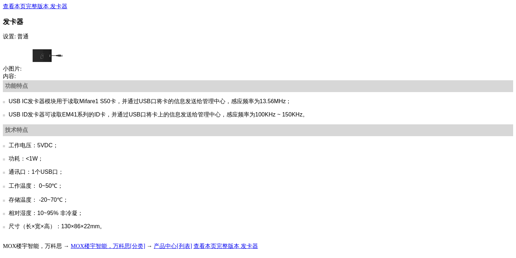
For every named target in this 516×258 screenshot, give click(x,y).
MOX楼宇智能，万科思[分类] (108, 246)
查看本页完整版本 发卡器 (35, 6)
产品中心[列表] (173, 246)
